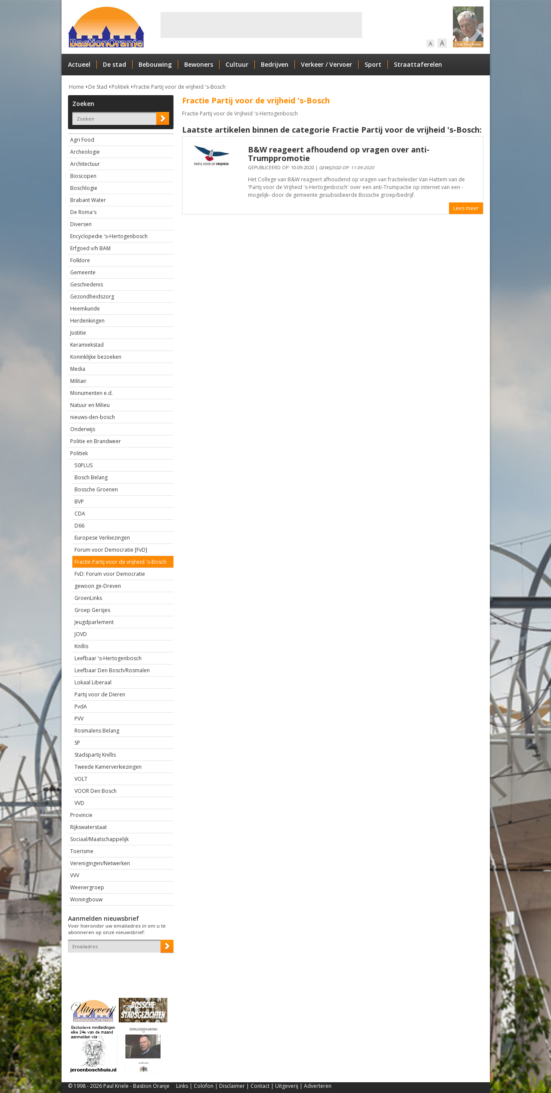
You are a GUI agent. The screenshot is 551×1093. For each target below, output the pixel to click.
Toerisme (81, 851)
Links (182, 1086)
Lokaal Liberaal (92, 682)
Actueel (79, 64)
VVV (74, 875)
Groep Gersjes (92, 610)
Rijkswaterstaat (88, 827)
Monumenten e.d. (91, 393)
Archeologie (85, 151)
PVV (79, 718)
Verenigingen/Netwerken (100, 863)
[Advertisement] (261, 25)
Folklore (80, 260)
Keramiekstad (87, 344)
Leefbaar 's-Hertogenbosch (108, 658)
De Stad (97, 86)
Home (76, 86)
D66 (79, 525)
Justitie (78, 332)
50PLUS (83, 465)
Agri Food (82, 139)
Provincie (81, 815)
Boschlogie (83, 188)
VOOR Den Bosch (95, 791)
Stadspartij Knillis (95, 754)
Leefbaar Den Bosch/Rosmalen (112, 670)
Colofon (204, 1086)
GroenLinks (88, 598)
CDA (79, 513)
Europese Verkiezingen (102, 537)
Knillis (81, 646)
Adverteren (317, 1086)
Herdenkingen (87, 320)
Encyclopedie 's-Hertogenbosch (109, 236)
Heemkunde (85, 308)
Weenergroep (87, 887)
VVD (79, 803)
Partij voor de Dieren (99, 694)
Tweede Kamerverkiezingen (108, 766)
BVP (79, 501)
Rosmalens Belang (96, 730)
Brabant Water (88, 200)
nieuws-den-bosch (92, 417)
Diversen (81, 224)
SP (77, 742)
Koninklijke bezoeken (95, 356)
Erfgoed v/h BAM (90, 248)
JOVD (80, 634)
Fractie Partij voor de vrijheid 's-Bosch (179, 86)
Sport (373, 64)
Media (77, 369)
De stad (114, 64)
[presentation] (118, 968)
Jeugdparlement (94, 622)
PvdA (80, 706)
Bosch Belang (91, 477)
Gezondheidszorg (92, 296)
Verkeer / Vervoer (326, 64)
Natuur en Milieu (90, 405)
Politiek (120, 86)
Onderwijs (82, 429)
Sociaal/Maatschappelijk (99, 839)
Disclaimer (232, 1086)
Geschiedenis (86, 284)
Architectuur (85, 164)
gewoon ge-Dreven (97, 586)
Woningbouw (86, 899)
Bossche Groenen (96, 489)
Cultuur (237, 64)
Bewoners (198, 64)
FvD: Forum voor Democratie (109, 574)
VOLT (80, 778)
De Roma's (83, 212)
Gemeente (83, 272)
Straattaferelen (418, 64)
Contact (260, 1086)
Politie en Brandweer (95, 441)
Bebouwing (155, 64)
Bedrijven (274, 64)
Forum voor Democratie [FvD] (110, 549)
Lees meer (466, 208)
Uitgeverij (286, 1086)
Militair (78, 381)
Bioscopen (83, 176)
